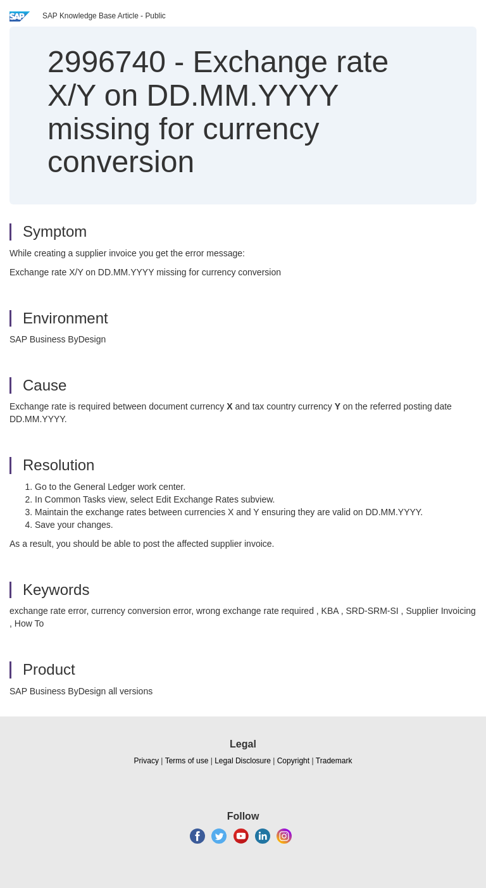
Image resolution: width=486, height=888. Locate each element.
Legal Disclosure (243, 760)
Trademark (334, 760)
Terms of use (187, 760)
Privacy (146, 760)
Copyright (293, 760)
